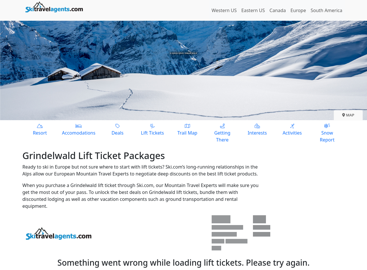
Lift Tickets (152, 129)
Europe (298, 10)
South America (326, 10)
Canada (277, 10)
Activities (292, 129)
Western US (224, 10)
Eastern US (253, 10)
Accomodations (79, 129)
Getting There (222, 132)
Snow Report (327, 132)
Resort (40, 129)
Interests (257, 129)
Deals (117, 129)
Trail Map (187, 129)
